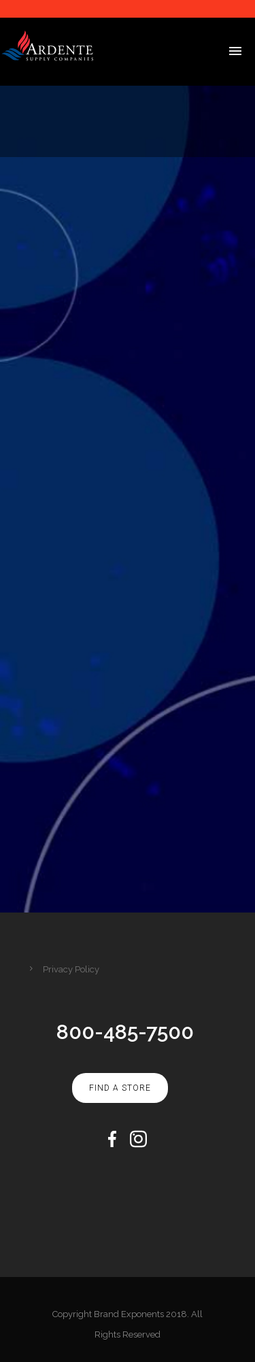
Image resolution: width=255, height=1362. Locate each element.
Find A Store (120, 1088)
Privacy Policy (71, 969)
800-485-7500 (125, 1032)
